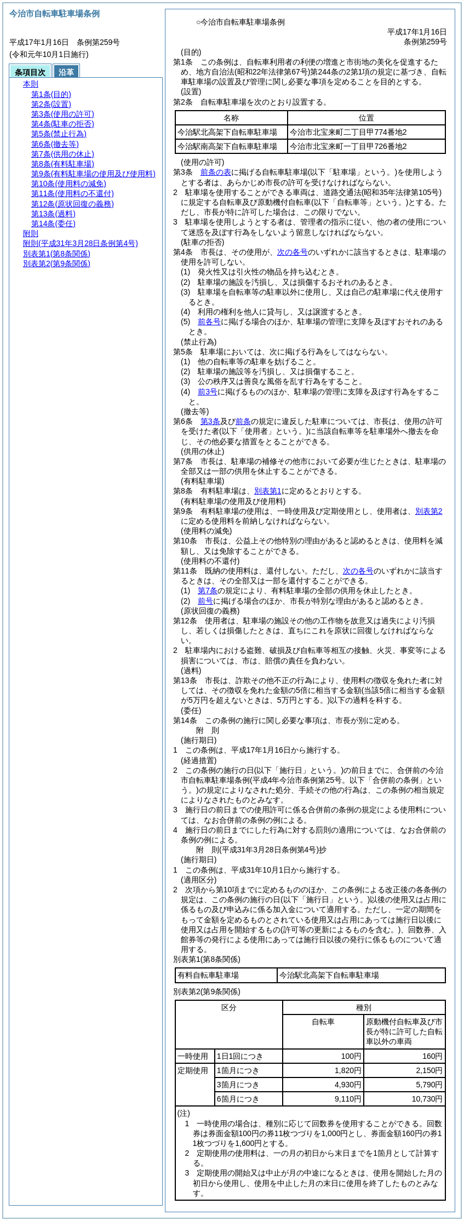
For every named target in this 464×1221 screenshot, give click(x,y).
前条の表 (216, 172)
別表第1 (268, 490)
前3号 (207, 391)
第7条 (207, 590)
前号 (205, 601)
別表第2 (429, 511)
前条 (243, 421)
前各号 (209, 321)
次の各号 (292, 252)
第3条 (210, 421)
